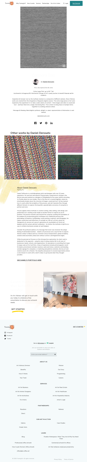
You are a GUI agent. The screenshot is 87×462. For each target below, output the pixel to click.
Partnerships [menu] (45, 3)
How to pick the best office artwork (23, 447)
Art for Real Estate (61, 387)
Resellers (23, 409)
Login (66, 3)
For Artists (23, 400)
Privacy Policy (58, 459)
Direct (23, 413)
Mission (61, 365)
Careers (61, 378)
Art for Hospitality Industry (61, 396)
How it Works (23, 374)
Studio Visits (23, 427)
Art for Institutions (23, 396)
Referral (61, 409)
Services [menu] (38, 3)
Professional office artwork (23, 443)
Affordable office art (23, 451)
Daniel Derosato (48, 82)
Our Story (61, 370)
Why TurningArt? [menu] (21, 3)
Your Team (23, 378)
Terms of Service (68, 459)
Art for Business (23, 387)
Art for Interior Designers (23, 392)
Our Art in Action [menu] (55, 3)
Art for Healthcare (61, 392)
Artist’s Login (61, 400)
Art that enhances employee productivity (61, 447)
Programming (61, 374)
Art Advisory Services (23, 365)
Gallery (23, 423)
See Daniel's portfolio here (29, 260)
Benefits (23, 370)
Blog (23, 437)
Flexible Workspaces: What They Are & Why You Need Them (61, 438)
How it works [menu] (31, 3)
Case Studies (61, 423)
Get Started (76, 3)
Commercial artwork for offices (61, 443)
